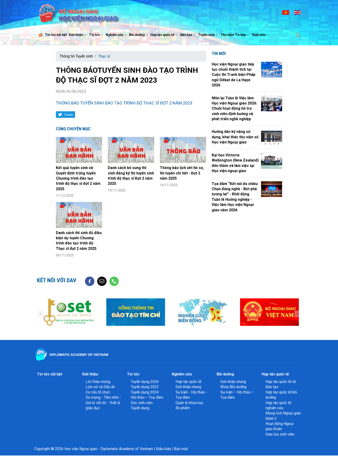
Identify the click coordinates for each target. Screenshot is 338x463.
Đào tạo (188, 35)
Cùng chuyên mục (73, 128)
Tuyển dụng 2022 (145, 387)
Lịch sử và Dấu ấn (100, 387)
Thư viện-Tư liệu (235, 35)
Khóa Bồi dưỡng (233, 387)
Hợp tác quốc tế (164, 35)
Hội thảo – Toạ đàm (147, 397)
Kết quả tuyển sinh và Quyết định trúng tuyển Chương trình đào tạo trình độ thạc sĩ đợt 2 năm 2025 (78, 178)
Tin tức (96, 35)
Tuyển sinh (208, 35)
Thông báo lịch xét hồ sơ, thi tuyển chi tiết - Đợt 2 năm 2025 (182, 173)
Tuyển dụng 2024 (145, 392)
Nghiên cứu (116, 35)
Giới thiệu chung (188, 387)
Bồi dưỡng (139, 35)
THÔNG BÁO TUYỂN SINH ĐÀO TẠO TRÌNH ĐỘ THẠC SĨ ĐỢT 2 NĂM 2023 (124, 102)
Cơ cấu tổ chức (98, 392)
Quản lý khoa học (189, 403)
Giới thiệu (78, 35)
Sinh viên (261, 35)
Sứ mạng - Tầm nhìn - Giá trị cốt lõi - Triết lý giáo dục (103, 402)
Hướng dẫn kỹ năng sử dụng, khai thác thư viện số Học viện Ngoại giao (235, 136)
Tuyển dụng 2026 (145, 381)
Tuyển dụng (140, 408)
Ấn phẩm (183, 408)
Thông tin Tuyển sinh (76, 56)
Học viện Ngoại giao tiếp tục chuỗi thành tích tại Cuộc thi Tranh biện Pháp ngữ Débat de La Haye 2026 (233, 75)
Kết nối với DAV (56, 280)
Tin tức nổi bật (56, 35)
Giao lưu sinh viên (279, 434)
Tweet (68, 114)
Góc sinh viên (142, 403)
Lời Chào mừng (98, 381)
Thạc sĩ (104, 56)
